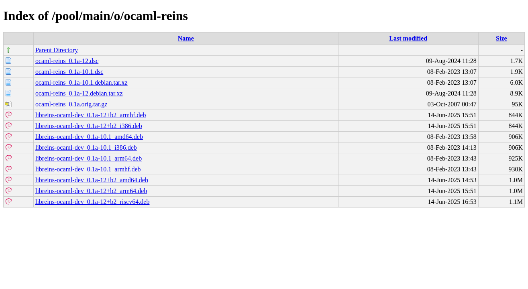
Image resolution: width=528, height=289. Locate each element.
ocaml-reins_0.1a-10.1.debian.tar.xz (81, 82)
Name (186, 38)
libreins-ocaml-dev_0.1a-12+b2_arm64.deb (91, 190)
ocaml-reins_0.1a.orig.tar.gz (71, 104)
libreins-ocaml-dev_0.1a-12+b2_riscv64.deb (92, 201)
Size (501, 38)
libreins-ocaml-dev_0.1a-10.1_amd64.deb (89, 136)
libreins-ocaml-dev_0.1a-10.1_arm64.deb (88, 158)
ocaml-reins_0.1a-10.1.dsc (69, 71)
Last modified (408, 38)
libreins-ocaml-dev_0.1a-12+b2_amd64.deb (91, 180)
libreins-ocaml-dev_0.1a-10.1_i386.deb (86, 147)
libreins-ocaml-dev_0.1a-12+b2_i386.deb (88, 125)
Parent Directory (56, 50)
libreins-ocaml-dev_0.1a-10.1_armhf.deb (88, 169)
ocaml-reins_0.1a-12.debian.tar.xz (79, 93)
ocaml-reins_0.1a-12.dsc (66, 60)
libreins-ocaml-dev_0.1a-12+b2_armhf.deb (90, 115)
